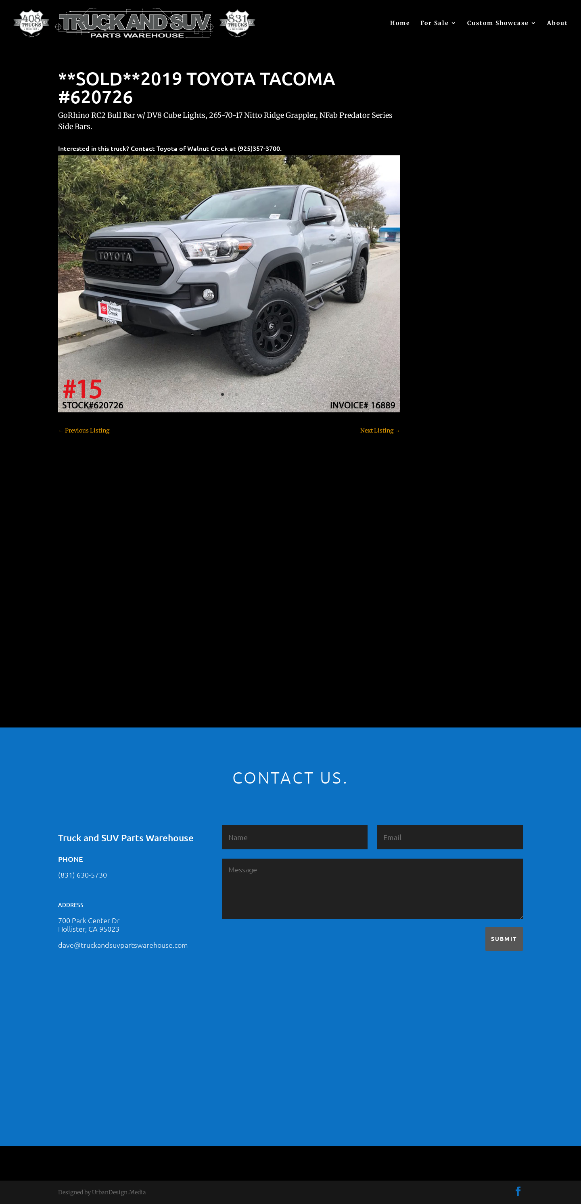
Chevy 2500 (438, 372)
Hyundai (434, 513)
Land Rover (437, 556)
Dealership (437, 429)
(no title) (433, 293)
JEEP (428, 527)
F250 (429, 471)
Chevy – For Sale (444, 344)
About (557, 23)
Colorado (434, 400)
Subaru (432, 598)
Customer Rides (443, 414)
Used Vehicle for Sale (449, 654)
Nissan (431, 570)
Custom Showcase (498, 23)
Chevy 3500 (438, 386)
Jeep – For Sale (442, 542)
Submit (504, 938)
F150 (428, 457)
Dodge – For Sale (444, 443)
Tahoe (430, 612)
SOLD (430, 584)
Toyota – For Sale (445, 626)
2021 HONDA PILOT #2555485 (462, 253)
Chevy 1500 (438, 358)
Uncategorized (441, 640)
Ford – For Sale (442, 499)
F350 (429, 485)
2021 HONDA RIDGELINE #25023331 (470, 214)
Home (400, 23)
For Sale (434, 23)
